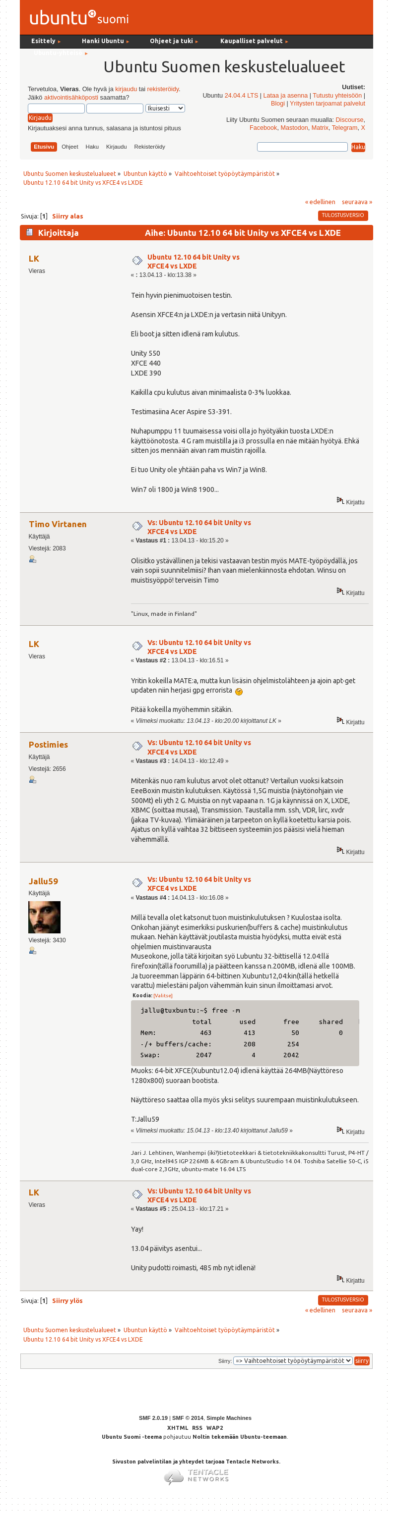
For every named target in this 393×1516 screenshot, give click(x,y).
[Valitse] (163, 995)
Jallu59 (43, 881)
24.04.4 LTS (242, 95)
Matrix (320, 127)
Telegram (345, 127)
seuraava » (357, 201)
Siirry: (225, 1361)
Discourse (350, 119)
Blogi (278, 103)
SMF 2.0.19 (153, 1418)
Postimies (48, 744)
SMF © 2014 (187, 1418)
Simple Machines (229, 1418)
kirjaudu (126, 89)
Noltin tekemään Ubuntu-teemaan (240, 1437)
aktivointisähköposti (71, 97)
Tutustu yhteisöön (337, 95)
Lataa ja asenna (285, 95)
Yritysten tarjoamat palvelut (327, 103)
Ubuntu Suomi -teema (132, 1437)
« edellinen (320, 201)
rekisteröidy (163, 89)
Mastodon (294, 127)
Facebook (263, 127)
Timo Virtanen (58, 524)
